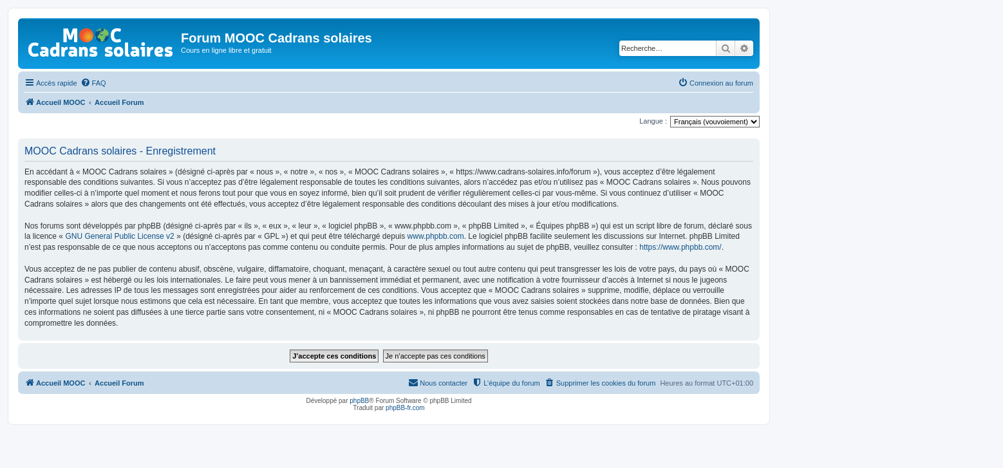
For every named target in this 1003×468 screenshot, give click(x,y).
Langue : (653, 121)
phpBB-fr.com (405, 407)
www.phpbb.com (436, 236)
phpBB (359, 400)
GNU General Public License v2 (119, 236)
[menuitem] (93, 83)
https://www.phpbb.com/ (680, 247)
